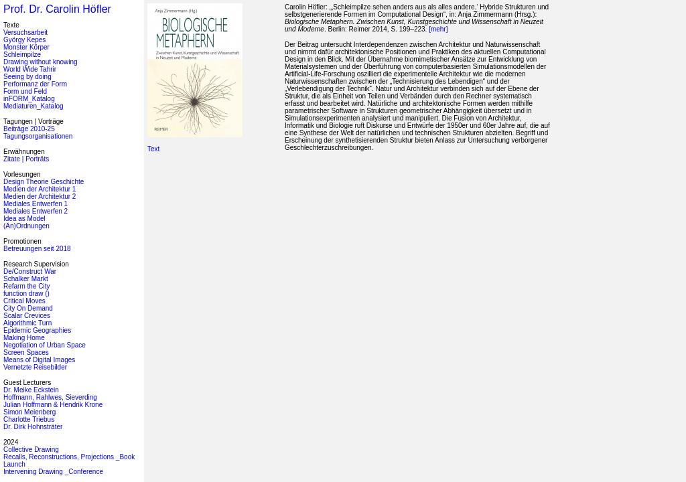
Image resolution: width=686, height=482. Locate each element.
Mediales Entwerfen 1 (35, 204)
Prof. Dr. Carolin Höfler (57, 9)
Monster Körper (26, 47)
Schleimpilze (22, 54)
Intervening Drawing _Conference (53, 471)
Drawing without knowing (40, 62)
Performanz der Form (35, 84)
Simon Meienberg (29, 412)
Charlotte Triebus (28, 419)
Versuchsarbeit (25, 32)
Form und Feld (25, 91)
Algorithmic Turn (27, 323)
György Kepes (24, 40)
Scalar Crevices (26, 315)
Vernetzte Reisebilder (35, 367)
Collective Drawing (31, 449)
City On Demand (28, 308)
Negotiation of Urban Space (44, 345)
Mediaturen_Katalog (33, 106)
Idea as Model (24, 218)
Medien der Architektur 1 (39, 189)
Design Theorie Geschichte (43, 181)
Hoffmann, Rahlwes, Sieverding (50, 397)
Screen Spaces (26, 352)
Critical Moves (24, 301)
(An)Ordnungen (26, 226)
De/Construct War (29, 271)
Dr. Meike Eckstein (31, 390)
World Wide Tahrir (29, 69)
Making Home (24, 337)
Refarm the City (26, 286)
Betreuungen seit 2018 (37, 248)
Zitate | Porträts (26, 159)
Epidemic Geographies (37, 330)
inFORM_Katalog (29, 98)
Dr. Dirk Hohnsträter (32, 426)
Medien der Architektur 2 (39, 196)
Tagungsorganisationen (37, 136)
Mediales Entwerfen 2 (35, 211)
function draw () (26, 293)
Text (153, 149)
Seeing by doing (27, 76)
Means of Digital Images (39, 360)
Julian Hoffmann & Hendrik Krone (52, 404)
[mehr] (438, 29)
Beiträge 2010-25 (29, 129)
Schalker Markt (25, 279)
